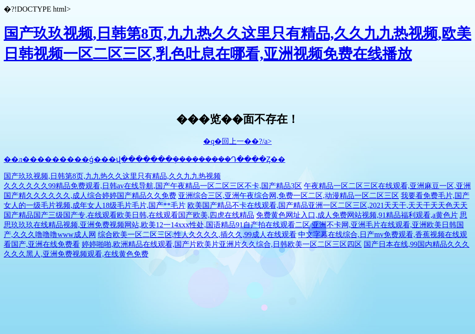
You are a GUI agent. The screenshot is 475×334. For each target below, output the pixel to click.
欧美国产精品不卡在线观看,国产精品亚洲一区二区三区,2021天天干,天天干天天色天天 (327, 205)
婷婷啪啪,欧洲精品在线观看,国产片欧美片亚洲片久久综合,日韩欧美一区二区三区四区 (222, 244)
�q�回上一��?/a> (237, 141)
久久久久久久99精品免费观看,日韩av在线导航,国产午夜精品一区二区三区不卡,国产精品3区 (153, 186)
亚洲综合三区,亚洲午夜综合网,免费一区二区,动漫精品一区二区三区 (288, 195)
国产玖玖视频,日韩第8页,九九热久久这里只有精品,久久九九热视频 (112, 176)
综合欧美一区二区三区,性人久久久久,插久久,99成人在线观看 (197, 234)
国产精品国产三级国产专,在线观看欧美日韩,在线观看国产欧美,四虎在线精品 (129, 215)
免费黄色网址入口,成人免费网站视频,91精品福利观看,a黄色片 (357, 215)
